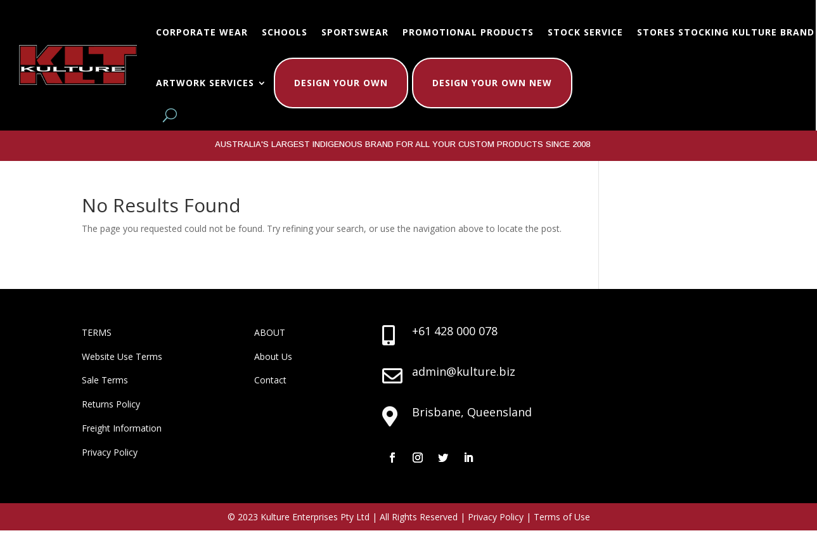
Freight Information (122, 428)
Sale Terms (105, 380)
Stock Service (585, 32)
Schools (284, 32)
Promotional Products (468, 32)
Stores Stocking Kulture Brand (725, 32)
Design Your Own (341, 83)
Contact (270, 380)
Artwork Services (205, 83)
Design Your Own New (492, 83)
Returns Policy (111, 404)
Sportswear (355, 32)
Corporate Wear (202, 32)
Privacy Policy (110, 452)
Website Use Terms (122, 356)
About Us (273, 356)
